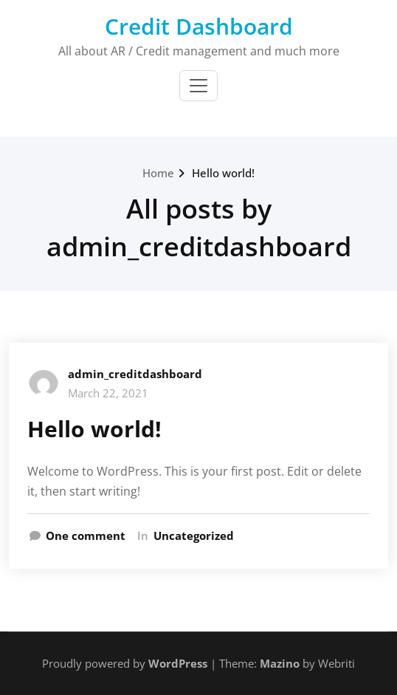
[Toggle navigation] (198, 85)
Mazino (280, 663)
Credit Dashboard (199, 26)
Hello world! (223, 172)
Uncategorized (193, 535)
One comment (85, 535)
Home (158, 172)
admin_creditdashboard (135, 373)
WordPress (177, 663)
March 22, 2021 (108, 393)
